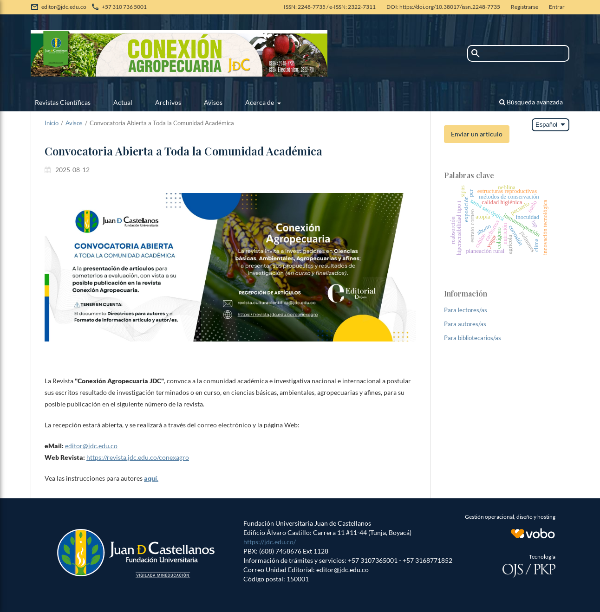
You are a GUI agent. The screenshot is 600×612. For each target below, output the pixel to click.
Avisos (213, 102)
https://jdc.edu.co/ (269, 542)
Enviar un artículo (476, 134)
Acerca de (260, 102)
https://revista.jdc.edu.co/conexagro (137, 457)
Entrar (557, 6)
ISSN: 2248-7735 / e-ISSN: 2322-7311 (330, 6)
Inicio (52, 123)
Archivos (168, 102)
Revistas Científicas (63, 102)
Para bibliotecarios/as (472, 337)
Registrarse (524, 6)
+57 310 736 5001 (124, 6)
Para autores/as (465, 324)
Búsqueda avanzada (531, 102)
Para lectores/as (465, 310)
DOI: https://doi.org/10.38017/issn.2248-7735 (443, 6)
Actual (122, 102)
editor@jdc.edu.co (63, 6)
